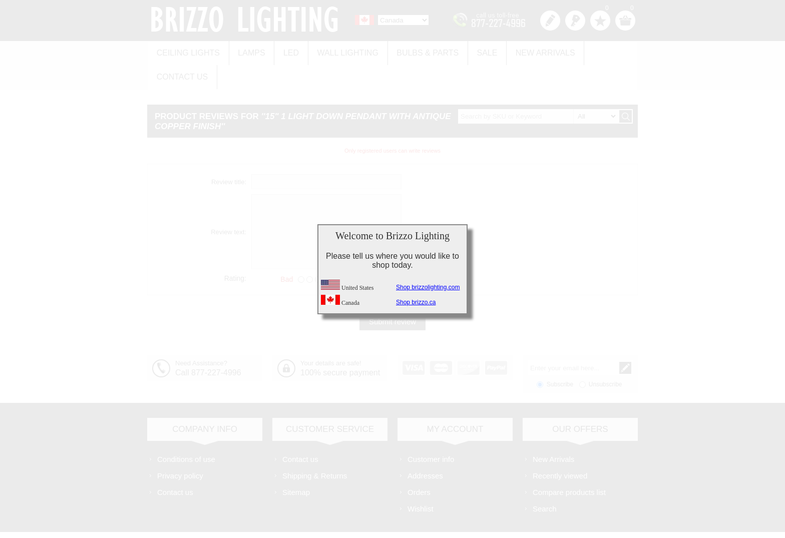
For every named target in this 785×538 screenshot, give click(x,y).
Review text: (228, 204)
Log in (575, 21)
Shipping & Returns (314, 447)
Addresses (425, 447)
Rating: (235, 250)
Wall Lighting (338, 51)
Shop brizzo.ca (416, 302)
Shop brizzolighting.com (428, 287)
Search (545, 480)
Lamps (247, 51)
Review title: (228, 154)
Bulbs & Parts (415, 51)
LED (284, 51)
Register (550, 21)
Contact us (599, 51)
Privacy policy (180, 447)
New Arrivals (528, 51)
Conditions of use (186, 431)
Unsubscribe (605, 356)
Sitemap (296, 464)
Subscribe (560, 356)
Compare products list (569, 464)
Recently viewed (560, 447)
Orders (419, 464)
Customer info (431, 431)
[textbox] (538, 88)
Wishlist (421, 480)
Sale (472, 51)
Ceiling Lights (186, 51)
